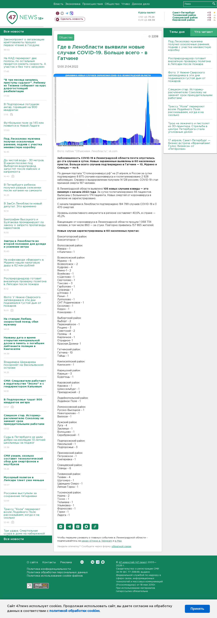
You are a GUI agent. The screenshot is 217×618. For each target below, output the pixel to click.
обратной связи (121, 546)
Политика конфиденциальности (49, 569)
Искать (214, 3)
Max (103, 562)
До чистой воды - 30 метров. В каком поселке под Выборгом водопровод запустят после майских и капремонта (25, 168)
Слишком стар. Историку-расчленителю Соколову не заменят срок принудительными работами (190, 93)
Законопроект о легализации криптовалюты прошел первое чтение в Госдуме (25, 44)
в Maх (118, 541)
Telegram (97, 562)
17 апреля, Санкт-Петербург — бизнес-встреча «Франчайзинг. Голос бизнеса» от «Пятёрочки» (189, 144)
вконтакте (62, 13)
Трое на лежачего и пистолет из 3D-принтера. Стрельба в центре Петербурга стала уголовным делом (189, 127)
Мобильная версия (57, 13)
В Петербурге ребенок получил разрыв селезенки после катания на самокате (25, 190)
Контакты (49, 562)
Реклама (66, 562)
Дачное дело (141, 4)
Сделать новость (71, 19)
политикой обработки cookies (74, 611)
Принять (197, 609)
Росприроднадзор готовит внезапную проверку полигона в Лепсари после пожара (25, 283)
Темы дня (177, 32)
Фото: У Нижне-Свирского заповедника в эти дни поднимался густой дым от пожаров (25, 304)
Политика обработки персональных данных (57, 572)
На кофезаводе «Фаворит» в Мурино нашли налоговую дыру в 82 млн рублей (25, 265)
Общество (112, 4)
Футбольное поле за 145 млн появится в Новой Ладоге (25, 127)
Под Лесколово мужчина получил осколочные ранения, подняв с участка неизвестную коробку (189, 45)
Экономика (72, 4)
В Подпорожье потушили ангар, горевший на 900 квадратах (25, 109)
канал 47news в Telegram (97, 541)
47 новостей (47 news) (133, 562)
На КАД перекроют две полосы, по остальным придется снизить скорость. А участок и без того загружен (25, 65)
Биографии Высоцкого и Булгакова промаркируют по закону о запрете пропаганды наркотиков (25, 226)
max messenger (71, 13)
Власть (58, 4)
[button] (60, 526)
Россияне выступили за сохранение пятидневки (25, 497)
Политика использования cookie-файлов (55, 576)
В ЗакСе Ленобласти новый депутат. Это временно (25, 207)
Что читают (204, 32)
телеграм (67, 13)
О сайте (32, 562)
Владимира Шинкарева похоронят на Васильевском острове (25, 367)
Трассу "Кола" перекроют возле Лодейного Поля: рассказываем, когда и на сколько (25, 516)
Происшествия (92, 4)
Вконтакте (82, 562)
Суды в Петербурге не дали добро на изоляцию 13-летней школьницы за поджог (25, 442)
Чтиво (126, 4)
